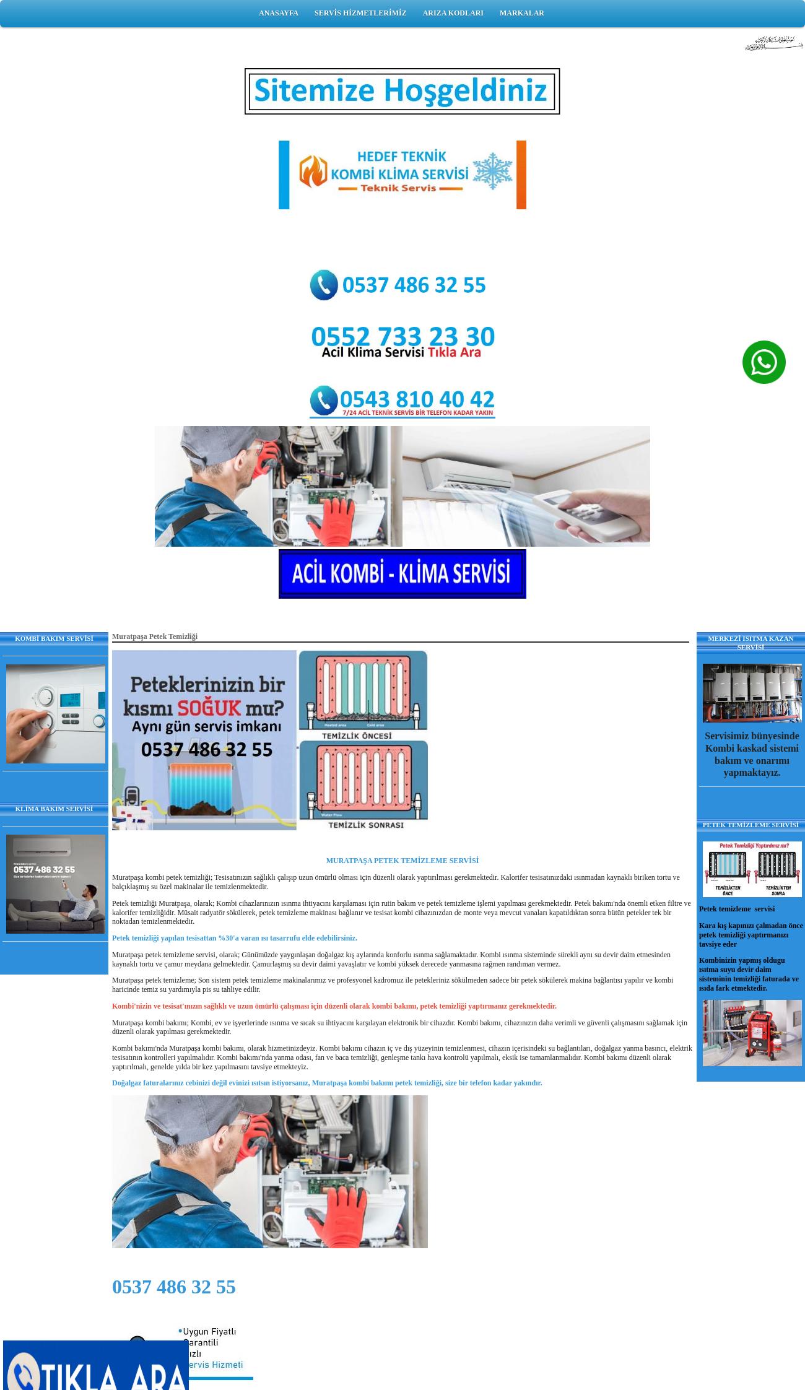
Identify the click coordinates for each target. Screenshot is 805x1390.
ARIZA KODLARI (453, 13)
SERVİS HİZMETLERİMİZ (361, 13)
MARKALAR (522, 13)
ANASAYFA (278, 13)
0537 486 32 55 (174, 1286)
